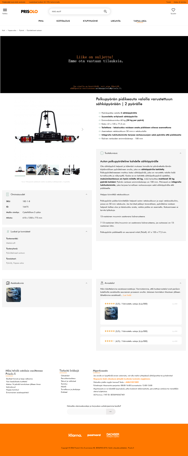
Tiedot (168, 2)
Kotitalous (63, 21)
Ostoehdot (65, 376)
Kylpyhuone (90, 21)
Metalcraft (10, 243)
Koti (3, 30)
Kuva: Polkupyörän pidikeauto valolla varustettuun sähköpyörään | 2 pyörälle (46, 182)
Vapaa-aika (140, 21)
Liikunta (116, 21)
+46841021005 (131, 382)
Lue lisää (127, 295)
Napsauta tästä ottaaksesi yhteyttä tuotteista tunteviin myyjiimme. (122, 379)
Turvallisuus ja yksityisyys (70, 389)
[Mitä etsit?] (79, 11)
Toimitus (64, 384)
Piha (41, 21)
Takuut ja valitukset (68, 381)
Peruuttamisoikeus (68, 378)
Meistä (63, 387)
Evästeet (64, 392)
